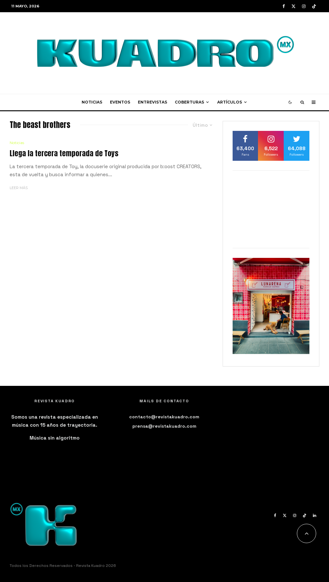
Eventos (120, 102)
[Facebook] (283, 6)
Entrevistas (152, 102)
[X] (293, 6)
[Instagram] (304, 6)
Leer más (19, 188)
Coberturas (189, 102)
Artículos (229, 102)
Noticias (92, 102)
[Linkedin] (314, 515)
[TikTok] (314, 6)
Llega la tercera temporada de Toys (64, 153)
